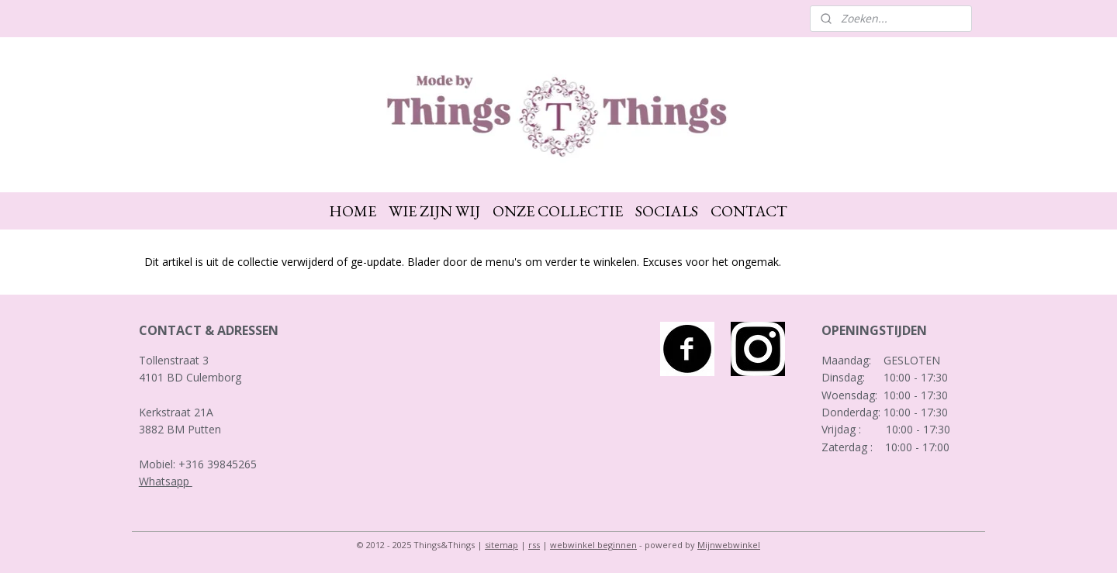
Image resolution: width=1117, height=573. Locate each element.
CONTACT (749, 211)
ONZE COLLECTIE (558, 211)
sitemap (501, 545)
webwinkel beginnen (593, 545)
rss (534, 545)
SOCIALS (666, 211)
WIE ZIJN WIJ (434, 211)
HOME (352, 211)
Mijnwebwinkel (728, 545)
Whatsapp (165, 481)
